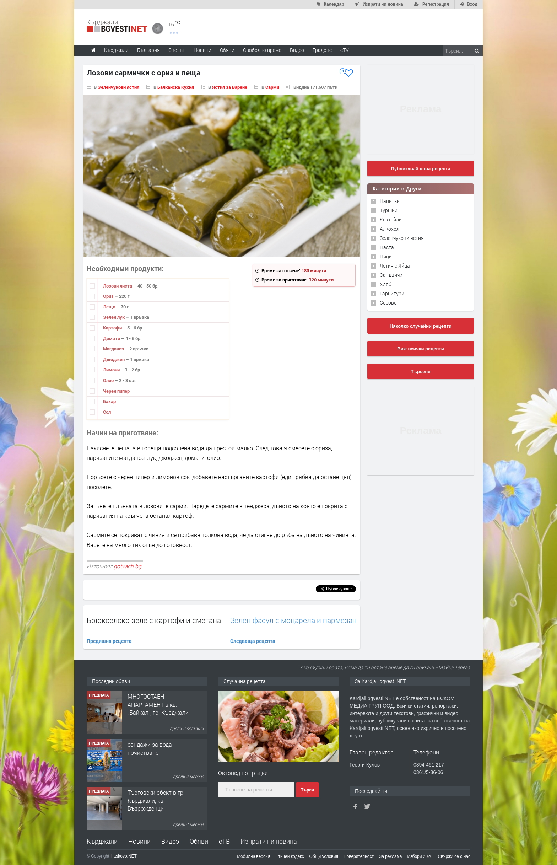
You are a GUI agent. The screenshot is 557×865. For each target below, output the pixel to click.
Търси (307, 790)
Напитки (390, 201)
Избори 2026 (420, 856)
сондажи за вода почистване (150, 748)
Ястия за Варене (229, 87)
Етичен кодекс (290, 856)
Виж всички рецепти (420, 348)
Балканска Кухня (175, 87)
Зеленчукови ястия (118, 87)
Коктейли (391, 219)
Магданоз (114, 348)
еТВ (224, 841)
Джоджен (114, 359)
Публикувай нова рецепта (420, 168)
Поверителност (359, 856)
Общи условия (323, 856)
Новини (202, 50)
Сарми (272, 87)
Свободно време (262, 50)
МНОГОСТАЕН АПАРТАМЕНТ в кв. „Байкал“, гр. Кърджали (158, 704)
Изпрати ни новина (268, 841)
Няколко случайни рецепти (420, 326)
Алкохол (389, 228)
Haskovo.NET (123, 856)
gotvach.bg (127, 566)
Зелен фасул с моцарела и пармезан (293, 620)
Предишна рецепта (109, 641)
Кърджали (102, 841)
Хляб (385, 284)
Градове (322, 50)
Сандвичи (391, 275)
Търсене (421, 371)
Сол (107, 412)
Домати (112, 338)
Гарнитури (392, 293)
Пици (386, 256)
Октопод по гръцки (243, 773)
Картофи (113, 327)
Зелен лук (114, 317)
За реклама (390, 856)
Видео (170, 841)
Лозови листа (118, 286)
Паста (387, 247)
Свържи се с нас (454, 856)
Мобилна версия (253, 856)
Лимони (112, 369)
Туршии (389, 210)
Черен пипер (116, 391)
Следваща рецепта (252, 641)
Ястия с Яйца (395, 265)
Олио (109, 380)
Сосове (388, 302)
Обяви (199, 841)
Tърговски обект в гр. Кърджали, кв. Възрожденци (156, 800)
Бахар (109, 401)
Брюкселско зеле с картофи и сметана (154, 620)
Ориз (109, 296)
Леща (110, 306)
